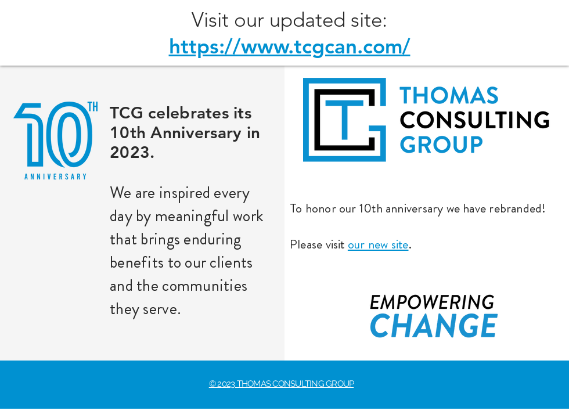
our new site (378, 244)
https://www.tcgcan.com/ (289, 46)
